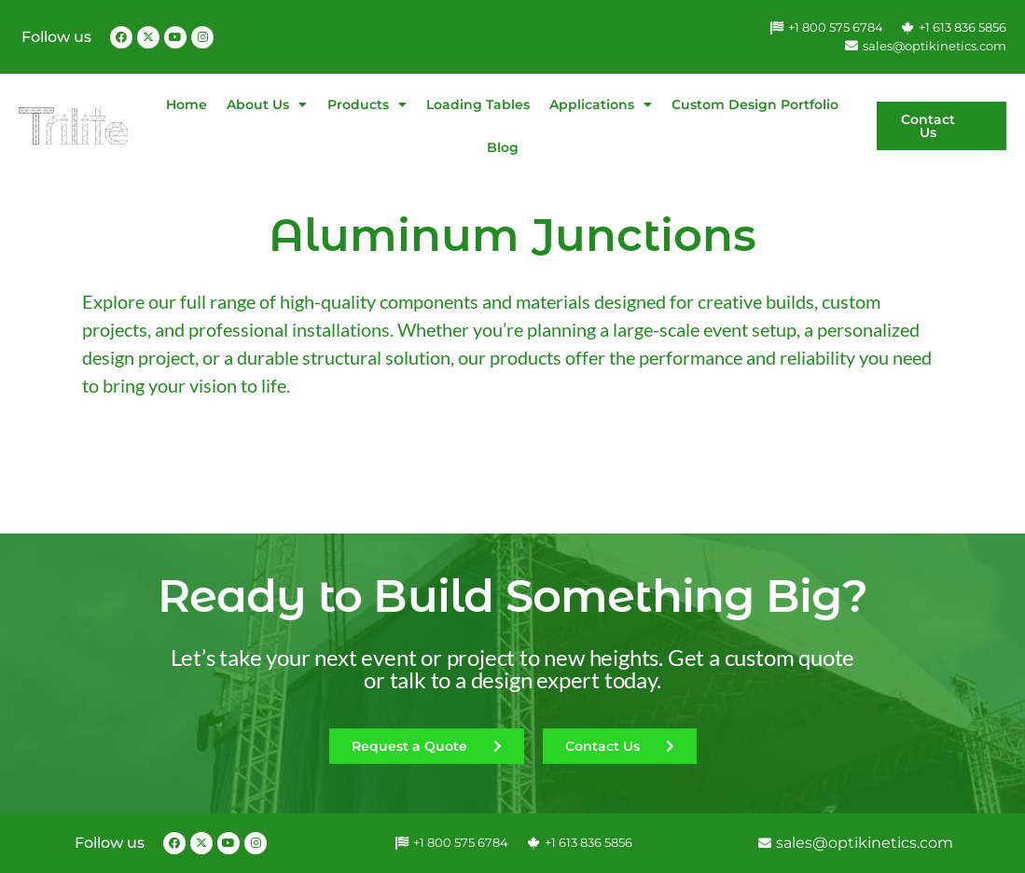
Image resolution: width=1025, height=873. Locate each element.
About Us (267, 104)
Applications (600, 104)
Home (186, 104)
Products (367, 104)
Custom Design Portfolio (755, 104)
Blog (503, 147)
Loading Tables (478, 104)
